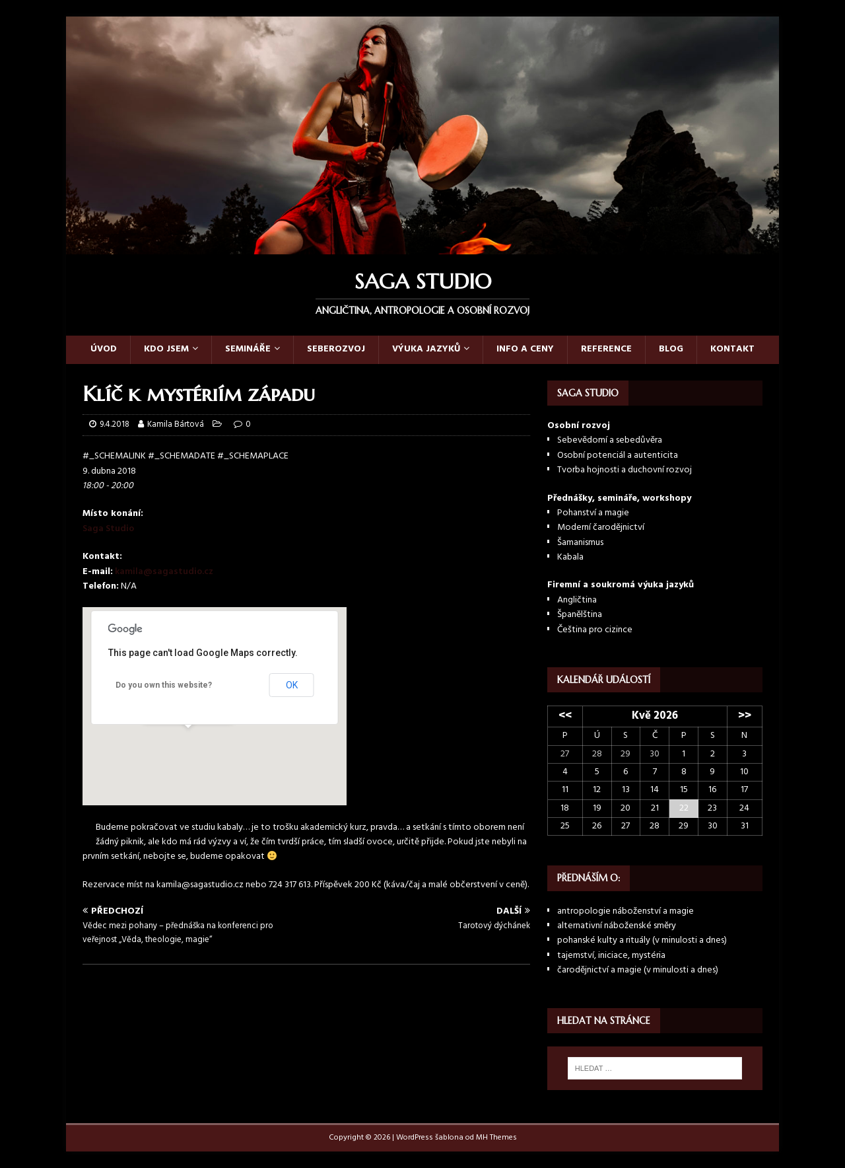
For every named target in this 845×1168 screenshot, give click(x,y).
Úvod (103, 349)
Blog (671, 349)
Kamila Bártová (175, 424)
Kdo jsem (166, 349)
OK (292, 685)
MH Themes (496, 1137)
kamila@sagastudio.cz (164, 571)
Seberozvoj (336, 349)
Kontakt (732, 349)
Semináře (248, 349)
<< (565, 716)
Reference (606, 349)
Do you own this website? (164, 685)
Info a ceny (525, 349)
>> (744, 716)
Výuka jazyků (426, 349)
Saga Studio (108, 528)
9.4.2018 (114, 424)
